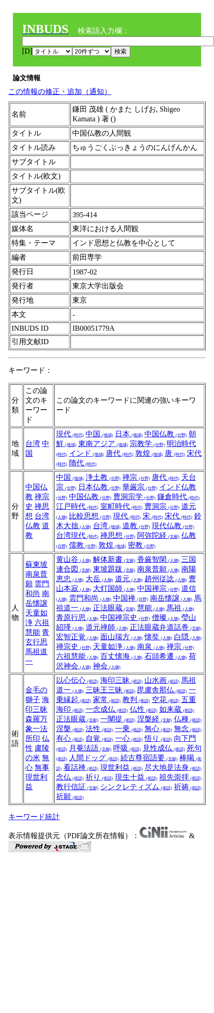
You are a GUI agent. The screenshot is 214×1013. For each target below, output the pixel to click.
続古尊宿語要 (149, 758)
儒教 (83, 545)
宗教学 (147, 443)
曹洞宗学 (134, 497)
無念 (188, 729)
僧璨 (165, 617)
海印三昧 (121, 680)
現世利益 (121, 767)
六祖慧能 (77, 656)
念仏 (70, 777)
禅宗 (136, 477)
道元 (129, 579)
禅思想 (117, 535)
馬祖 (180, 608)
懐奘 (158, 637)
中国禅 (130, 598)
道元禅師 (107, 627)
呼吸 (127, 748)
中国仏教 (166, 434)
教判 (136, 699)
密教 (142, 545)
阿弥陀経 (158, 535)
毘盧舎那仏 (162, 690)
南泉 (151, 646)
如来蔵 (176, 709)
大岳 (99, 579)
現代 (70, 434)
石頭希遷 (166, 656)
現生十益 (136, 777)
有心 (70, 738)
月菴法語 (90, 748)
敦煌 (149, 453)
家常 (107, 699)
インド (86, 453)
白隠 (188, 637)
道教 (136, 526)
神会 (107, 666)
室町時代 (121, 506)
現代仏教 (173, 526)
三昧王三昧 (110, 690)
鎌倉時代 (178, 497)
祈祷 (188, 787)
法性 (99, 729)
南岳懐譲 (171, 598)
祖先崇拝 (180, 777)
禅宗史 (73, 646)
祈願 (70, 796)
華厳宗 (139, 487)
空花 (165, 699)
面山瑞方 (121, 637)
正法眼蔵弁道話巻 (166, 627)
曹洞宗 (162, 506)
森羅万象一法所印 (36, 728)
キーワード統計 (34, 817)
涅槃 (70, 729)
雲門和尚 (90, 598)
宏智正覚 (77, 637)
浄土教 (103, 477)
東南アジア (103, 443)
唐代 (119, 453)
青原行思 (77, 617)
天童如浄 (114, 646)
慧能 (151, 608)
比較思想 (90, 516)
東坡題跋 (114, 569)
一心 (129, 738)
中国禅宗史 (125, 617)
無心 (158, 729)
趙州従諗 (166, 579)
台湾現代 (77, 535)
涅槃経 (154, 719)
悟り (158, 738)
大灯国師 (114, 588)
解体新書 (114, 559)
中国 (99, 434)
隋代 (83, 463)
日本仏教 (99, 487)
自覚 (99, 738)
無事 (42, 767)
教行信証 (77, 787)
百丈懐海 (121, 656)
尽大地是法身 (173, 767)
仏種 (188, 719)
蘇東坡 (36, 564)
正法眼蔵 (114, 608)
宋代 (178, 516)
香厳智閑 (158, 559)
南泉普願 (158, 569)
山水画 (162, 680)
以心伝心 (77, 680)
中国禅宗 (158, 588)
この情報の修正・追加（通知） (59, 91)
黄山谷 (73, 559)
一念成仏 (107, 709)
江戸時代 (77, 506)
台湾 (32, 443)
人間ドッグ (94, 758)
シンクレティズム (136, 787)
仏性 (143, 709)
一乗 (129, 729)
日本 (129, 434)
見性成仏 (164, 748)
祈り (99, 777)
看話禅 (81, 767)
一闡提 (117, 719)
